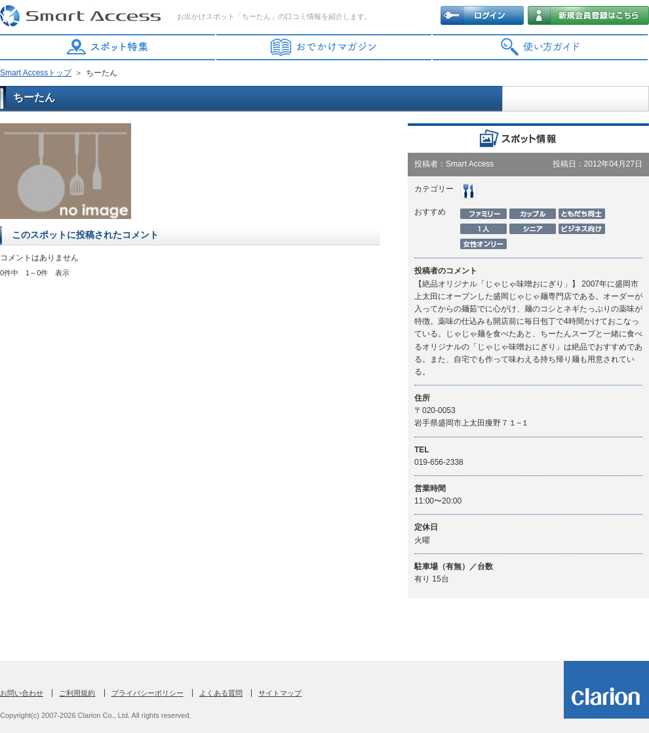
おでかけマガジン (324, 47)
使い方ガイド (541, 47)
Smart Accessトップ (35, 72)
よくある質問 (221, 693)
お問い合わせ (21, 693)
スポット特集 (108, 47)
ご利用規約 (77, 693)
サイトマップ (280, 693)
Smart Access (82, 16)
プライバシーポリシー (147, 693)
